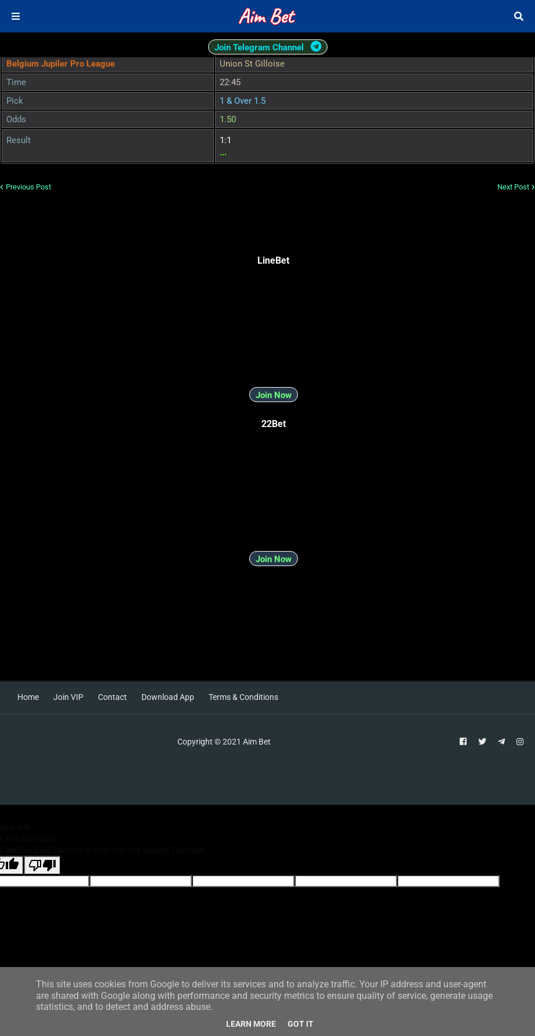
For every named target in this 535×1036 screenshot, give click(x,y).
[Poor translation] (42, 865)
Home (28, 697)
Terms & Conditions (243, 697)
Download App (167, 697)
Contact (112, 697)
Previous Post (28, 187)
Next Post (513, 187)
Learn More (251, 1023)
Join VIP (68, 697)
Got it (300, 1023)
